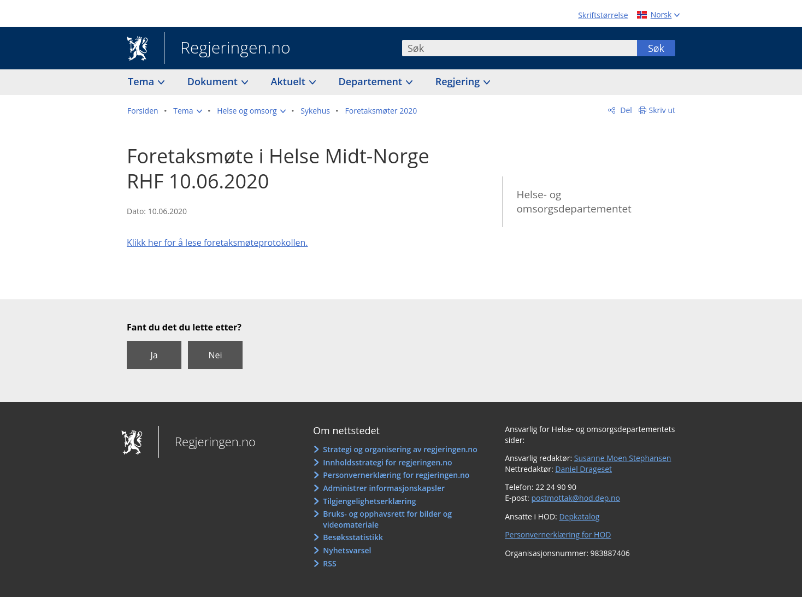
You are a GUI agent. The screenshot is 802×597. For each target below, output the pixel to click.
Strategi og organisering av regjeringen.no (400, 449)
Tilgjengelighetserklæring (369, 501)
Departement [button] (372, 81)
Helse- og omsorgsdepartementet (573, 201)
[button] (187, 110)
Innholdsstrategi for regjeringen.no (387, 462)
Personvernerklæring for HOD (558, 534)
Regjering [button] (458, 81)
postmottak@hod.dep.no (575, 498)
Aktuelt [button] (289, 81)
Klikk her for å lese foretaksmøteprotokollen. (217, 243)
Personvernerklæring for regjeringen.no (396, 475)
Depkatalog (579, 516)
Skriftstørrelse (603, 15)
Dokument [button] (213, 81)
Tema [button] (142, 81)
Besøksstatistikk (353, 537)
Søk (656, 48)
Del (625, 110)
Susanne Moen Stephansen (622, 458)
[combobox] (519, 48)
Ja (153, 355)
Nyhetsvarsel (347, 550)
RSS (329, 563)
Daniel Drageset (583, 469)
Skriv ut (662, 110)
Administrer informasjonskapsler (384, 488)
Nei (215, 355)
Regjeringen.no (227, 48)
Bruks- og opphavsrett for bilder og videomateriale (387, 519)
